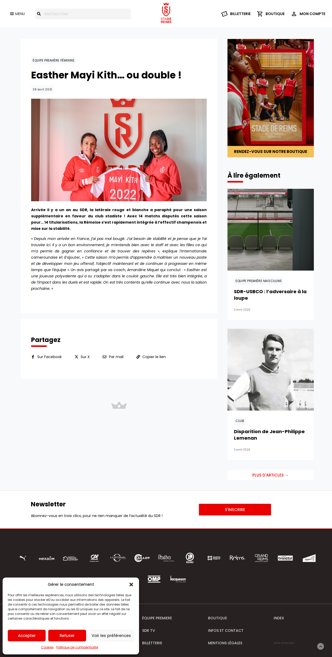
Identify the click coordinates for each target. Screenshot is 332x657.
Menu (20, 13)
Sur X (85, 356)
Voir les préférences (111, 635)
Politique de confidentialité (77, 647)
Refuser (67, 635)
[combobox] (83, 14)
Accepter (27, 635)
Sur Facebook (49, 356)
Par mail (116, 356)
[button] (131, 584)
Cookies (47, 647)
